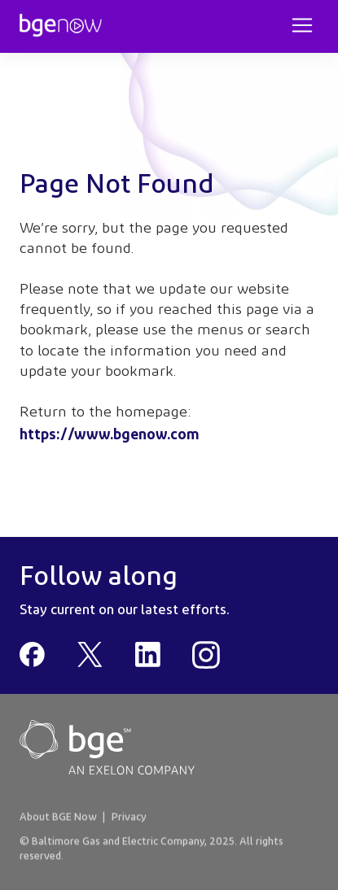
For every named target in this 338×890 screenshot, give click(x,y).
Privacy (129, 818)
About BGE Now (58, 818)
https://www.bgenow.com (110, 433)
